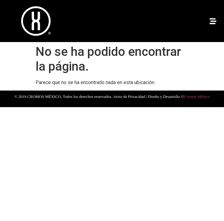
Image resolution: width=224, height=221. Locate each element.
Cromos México (197, 96)
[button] (213, 21)
